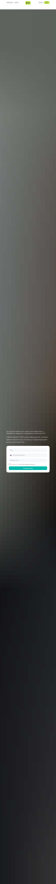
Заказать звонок (46, 2)
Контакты (41, 2)
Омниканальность (10, 2)
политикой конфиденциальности (26, 464)
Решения (16, 2)
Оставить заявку (28, 468)
